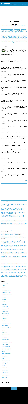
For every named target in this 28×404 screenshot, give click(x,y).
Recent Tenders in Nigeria (6, 201)
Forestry (6, 31)
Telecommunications (5, 370)
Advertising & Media (5, 25)
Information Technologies (5, 334)
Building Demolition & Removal (6, 290)
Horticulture (10, 32)
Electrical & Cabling (5, 302)
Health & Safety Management (6, 327)
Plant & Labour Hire (5, 356)
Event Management (23, 29)
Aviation (18, 25)
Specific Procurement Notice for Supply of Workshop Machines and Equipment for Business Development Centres (13, 87)
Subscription (14, 397)
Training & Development (5, 372)
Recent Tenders (8, 397)
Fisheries (2, 31)
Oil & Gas (6, 37)
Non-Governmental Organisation (15, 36)
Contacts (20, 397)
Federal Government (13, 30)
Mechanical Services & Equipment (13, 35)
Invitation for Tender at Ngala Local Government (17, 126)
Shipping (3, 365)
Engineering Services (5, 306)
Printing (6, 38)
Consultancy (24, 26)
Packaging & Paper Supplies (13, 37)
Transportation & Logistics (10, 41)
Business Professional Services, (9, 26)
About (3, 397)
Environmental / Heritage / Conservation (7, 29)
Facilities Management (5, 30)
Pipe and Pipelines (21, 37)
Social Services (4, 367)
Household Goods (19, 32)
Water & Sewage (4, 377)
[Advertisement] (14, 13)
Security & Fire (4, 363)
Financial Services (22, 30)
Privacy (24, 397)
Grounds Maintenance (21, 31)
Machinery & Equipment (5, 339)
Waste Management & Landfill (19, 41)
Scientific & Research (20, 38)
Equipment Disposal (17, 29)
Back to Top (14, 388)
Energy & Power (4, 304)
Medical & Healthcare (22, 35)
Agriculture (10, 25)
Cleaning (16, 26)
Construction (20, 26)
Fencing (18, 30)
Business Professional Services (6, 292)
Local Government (4, 337)
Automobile (14, 25)
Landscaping (4, 335)
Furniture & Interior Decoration (12, 31)
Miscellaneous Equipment (6, 36)
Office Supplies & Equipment (6, 349)
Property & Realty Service (12, 38)
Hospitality (14, 32)
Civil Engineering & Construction (7, 294)
